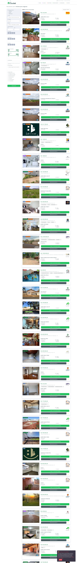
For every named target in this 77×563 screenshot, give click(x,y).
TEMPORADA (10, 13)
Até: (14, 27)
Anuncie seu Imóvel (22, 545)
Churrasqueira (11, 79)
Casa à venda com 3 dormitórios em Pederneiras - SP (49, 265)
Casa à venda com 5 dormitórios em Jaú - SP (48, 502)
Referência (10, 60)
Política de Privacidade (22, 550)
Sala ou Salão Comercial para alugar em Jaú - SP (48, 58)
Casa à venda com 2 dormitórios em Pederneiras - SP (49, 310)
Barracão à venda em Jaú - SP (45, 221)
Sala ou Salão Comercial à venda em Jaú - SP (48, 428)
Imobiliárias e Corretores (10, 549)
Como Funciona (21, 548)
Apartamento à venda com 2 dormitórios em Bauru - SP (49, 295)
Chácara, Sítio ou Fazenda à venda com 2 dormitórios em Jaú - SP (51, 28)
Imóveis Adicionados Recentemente (12, 547)
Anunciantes (10, 65)
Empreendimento (12, 75)
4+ (14, 38)
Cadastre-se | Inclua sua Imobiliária (24, 547)
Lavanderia (11, 80)
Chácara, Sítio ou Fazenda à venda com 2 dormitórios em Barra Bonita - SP (53, 236)
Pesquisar (14, 85)
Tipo (9, 15)
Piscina (10, 78)
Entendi (60, 559)
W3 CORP (42, 562)
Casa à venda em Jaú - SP (45, 369)
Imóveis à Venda (9, 543)
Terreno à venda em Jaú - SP (45, 73)
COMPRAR (10, 11)
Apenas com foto (12, 73)
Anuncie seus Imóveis (67, 0)
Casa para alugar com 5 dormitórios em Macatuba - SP (49, 43)
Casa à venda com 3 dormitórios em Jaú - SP (48, 191)
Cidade (9, 19)
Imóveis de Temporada (10, 545)
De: (8, 27)
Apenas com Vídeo (12, 74)
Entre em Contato (9, 550)
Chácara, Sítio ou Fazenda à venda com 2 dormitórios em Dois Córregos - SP (53, 458)
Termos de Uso (21, 549)
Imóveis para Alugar (10, 544)
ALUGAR (10, 12)
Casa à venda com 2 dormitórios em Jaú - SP (48, 206)
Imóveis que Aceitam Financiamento (12, 548)
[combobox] (13, 17)
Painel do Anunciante (60, 0)
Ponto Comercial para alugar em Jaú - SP (47, 473)
